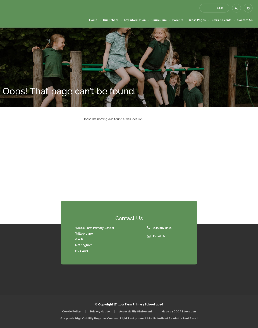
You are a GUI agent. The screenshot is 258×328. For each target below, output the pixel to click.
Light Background (132, 318)
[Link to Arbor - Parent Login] (214, 8)
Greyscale (67, 318)
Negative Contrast (107, 318)
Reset (194, 318)
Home (93, 20)
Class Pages (197, 20)
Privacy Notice (100, 311)
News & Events (221, 20)
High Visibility (84, 318)
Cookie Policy (71, 311)
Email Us (156, 236)
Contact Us (245, 20)
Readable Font (179, 318)
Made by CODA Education (179, 311)
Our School (110, 20)
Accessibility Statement (135, 311)
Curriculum (159, 20)
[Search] (236, 8)
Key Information (135, 20)
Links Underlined (156, 318)
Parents (177, 20)
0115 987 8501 (159, 228)
